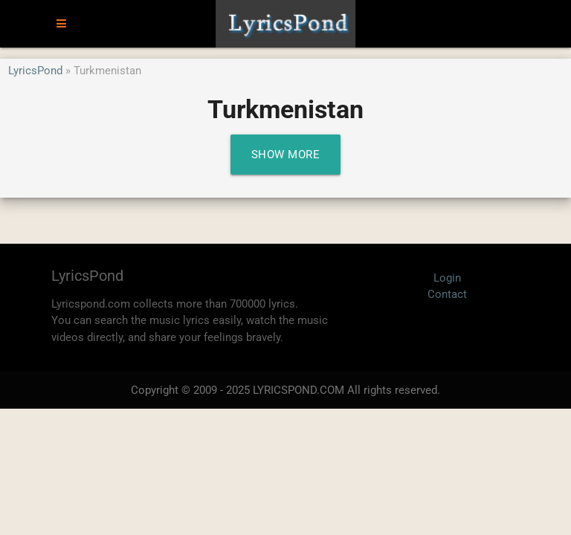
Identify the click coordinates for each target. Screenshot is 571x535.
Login (447, 278)
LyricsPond (35, 70)
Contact (447, 294)
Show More (285, 154)
